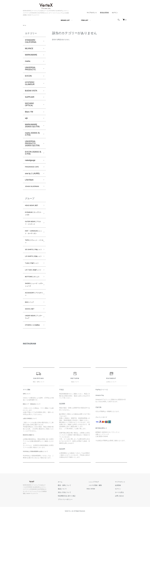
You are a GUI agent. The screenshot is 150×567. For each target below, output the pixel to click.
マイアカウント (92, 12)
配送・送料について (74, 537)
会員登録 (120, 537)
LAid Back (29, 184)
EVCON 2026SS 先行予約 (33, 153)
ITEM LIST (84, 20)
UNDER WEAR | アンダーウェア (33, 364)
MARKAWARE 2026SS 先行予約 (32, 126)
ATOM (101, 540)
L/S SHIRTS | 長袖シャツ (32, 282)
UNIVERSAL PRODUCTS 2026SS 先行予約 (32, 144)
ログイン (115, 12)
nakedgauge (30, 161)
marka (27, 61)
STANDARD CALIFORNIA (30, 41)
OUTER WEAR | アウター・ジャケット (33, 235)
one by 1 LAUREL (32, 178)
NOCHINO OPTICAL (29, 105)
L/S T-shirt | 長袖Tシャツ (32, 303)
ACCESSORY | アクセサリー (32, 338)
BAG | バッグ (30, 348)
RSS (95, 540)
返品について (72, 540)
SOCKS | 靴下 (31, 355)
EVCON (28, 76)
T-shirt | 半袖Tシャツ (32, 293)
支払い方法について (74, 544)
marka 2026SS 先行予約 (32, 134)
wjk (26, 118)
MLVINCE (29, 49)
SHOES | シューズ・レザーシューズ (32, 326)
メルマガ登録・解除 (101, 537)
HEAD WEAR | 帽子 (33, 214)
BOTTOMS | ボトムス (33, 314)
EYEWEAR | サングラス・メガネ (33, 222)
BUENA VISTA (31, 91)
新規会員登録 (104, 12)
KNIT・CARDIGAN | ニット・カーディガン (33, 249)
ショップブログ (99, 533)
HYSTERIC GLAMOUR (29, 84)
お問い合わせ (121, 547)
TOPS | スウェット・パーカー (32, 261)
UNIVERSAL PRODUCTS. (30, 69)
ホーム (25, 25)
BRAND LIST (65, 20)
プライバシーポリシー (75, 551)
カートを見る (121, 544)
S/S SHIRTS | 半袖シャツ (33, 271)
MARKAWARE (31, 55)
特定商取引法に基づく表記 (76, 547)
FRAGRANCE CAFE (31, 169)
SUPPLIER (29, 97)
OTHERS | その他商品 (32, 374)
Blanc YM (29, 112)
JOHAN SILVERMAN (30, 192)
